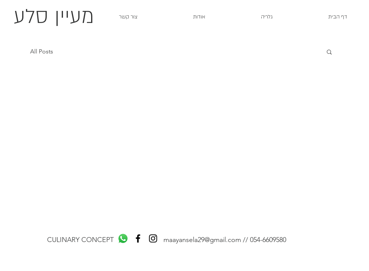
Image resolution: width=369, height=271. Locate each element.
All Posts (41, 51)
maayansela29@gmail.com (202, 240)
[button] (329, 52)
